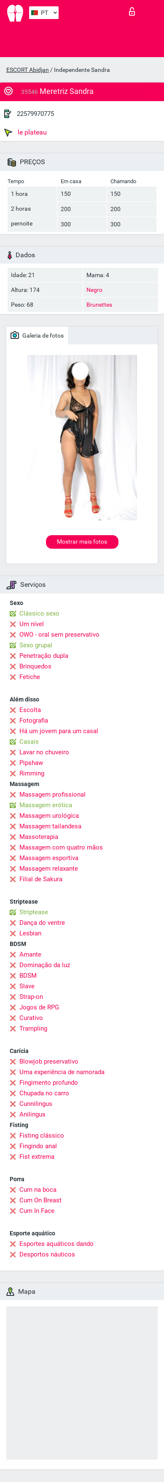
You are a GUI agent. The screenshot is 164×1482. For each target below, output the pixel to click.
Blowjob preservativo (48, 1061)
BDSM (28, 975)
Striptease (33, 912)
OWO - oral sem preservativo (59, 634)
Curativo (31, 1018)
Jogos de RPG (39, 1007)
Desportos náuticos (47, 1254)
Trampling (33, 1028)
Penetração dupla (43, 656)
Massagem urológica (49, 815)
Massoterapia (38, 837)
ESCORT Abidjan (27, 69)
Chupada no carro (44, 1093)
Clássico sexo (39, 613)
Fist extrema (36, 1156)
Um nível (31, 624)
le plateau (25, 132)
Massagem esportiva (48, 858)
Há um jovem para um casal (58, 731)
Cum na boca (37, 1189)
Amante (30, 954)
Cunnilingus (35, 1104)
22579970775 (35, 114)
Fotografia (33, 720)
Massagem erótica (45, 805)
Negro (94, 289)
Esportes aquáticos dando (56, 1244)
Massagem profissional (52, 794)
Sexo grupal (35, 645)
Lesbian (30, 933)
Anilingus (32, 1114)
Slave (27, 986)
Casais (29, 741)
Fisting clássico (41, 1135)
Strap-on (31, 997)
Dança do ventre (42, 923)
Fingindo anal (38, 1146)
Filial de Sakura (40, 879)
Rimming (31, 773)
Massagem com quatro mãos (61, 847)
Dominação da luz (44, 965)
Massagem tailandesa (50, 826)
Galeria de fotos (37, 335)
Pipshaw (31, 763)
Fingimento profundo (48, 1082)
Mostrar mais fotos (82, 541)
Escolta (30, 710)
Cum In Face (36, 1211)
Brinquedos (35, 666)
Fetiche (29, 677)
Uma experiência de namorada (62, 1072)
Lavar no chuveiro (44, 752)
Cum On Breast (40, 1200)
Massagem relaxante (48, 868)
